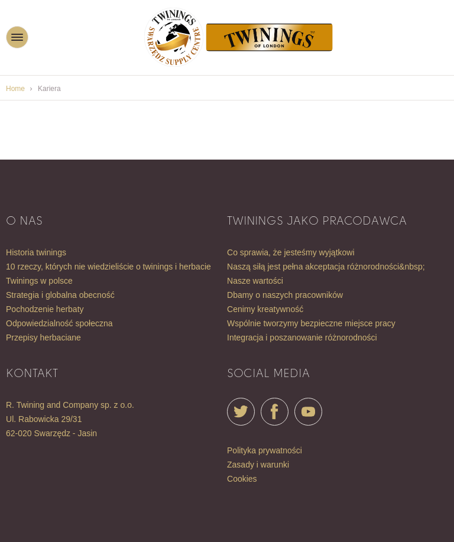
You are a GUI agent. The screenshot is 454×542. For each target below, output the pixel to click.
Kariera (49, 89)
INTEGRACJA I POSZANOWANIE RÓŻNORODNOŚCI (302, 337)
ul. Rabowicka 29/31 (44, 419)
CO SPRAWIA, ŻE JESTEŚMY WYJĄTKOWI (291, 252)
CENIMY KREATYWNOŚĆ (265, 309)
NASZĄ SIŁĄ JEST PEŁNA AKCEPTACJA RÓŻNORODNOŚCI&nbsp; (326, 266)
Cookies (242, 478)
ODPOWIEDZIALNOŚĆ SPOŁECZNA (59, 323)
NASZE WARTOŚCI (255, 280)
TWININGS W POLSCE (39, 280)
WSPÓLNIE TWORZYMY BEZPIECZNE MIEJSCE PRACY (311, 323)
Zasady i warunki (258, 464)
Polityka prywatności (264, 450)
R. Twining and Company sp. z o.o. (70, 405)
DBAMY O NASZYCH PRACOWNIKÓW (285, 295)
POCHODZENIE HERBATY (45, 309)
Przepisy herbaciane (43, 337)
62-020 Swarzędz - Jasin (51, 433)
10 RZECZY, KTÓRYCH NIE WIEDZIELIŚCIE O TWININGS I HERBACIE (108, 266)
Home (15, 89)
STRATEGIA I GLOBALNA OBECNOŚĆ (60, 295)
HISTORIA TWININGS (36, 252)
